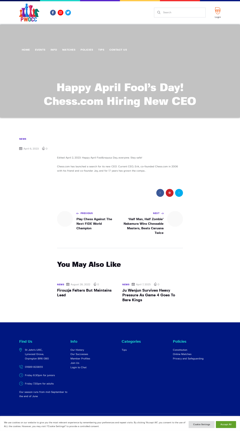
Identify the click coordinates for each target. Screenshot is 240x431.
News (22, 139)
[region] (120, 423)
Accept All (225, 424)
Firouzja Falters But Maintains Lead (84, 293)
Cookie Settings (201, 424)
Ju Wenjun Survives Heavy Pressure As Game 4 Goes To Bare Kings (148, 295)
